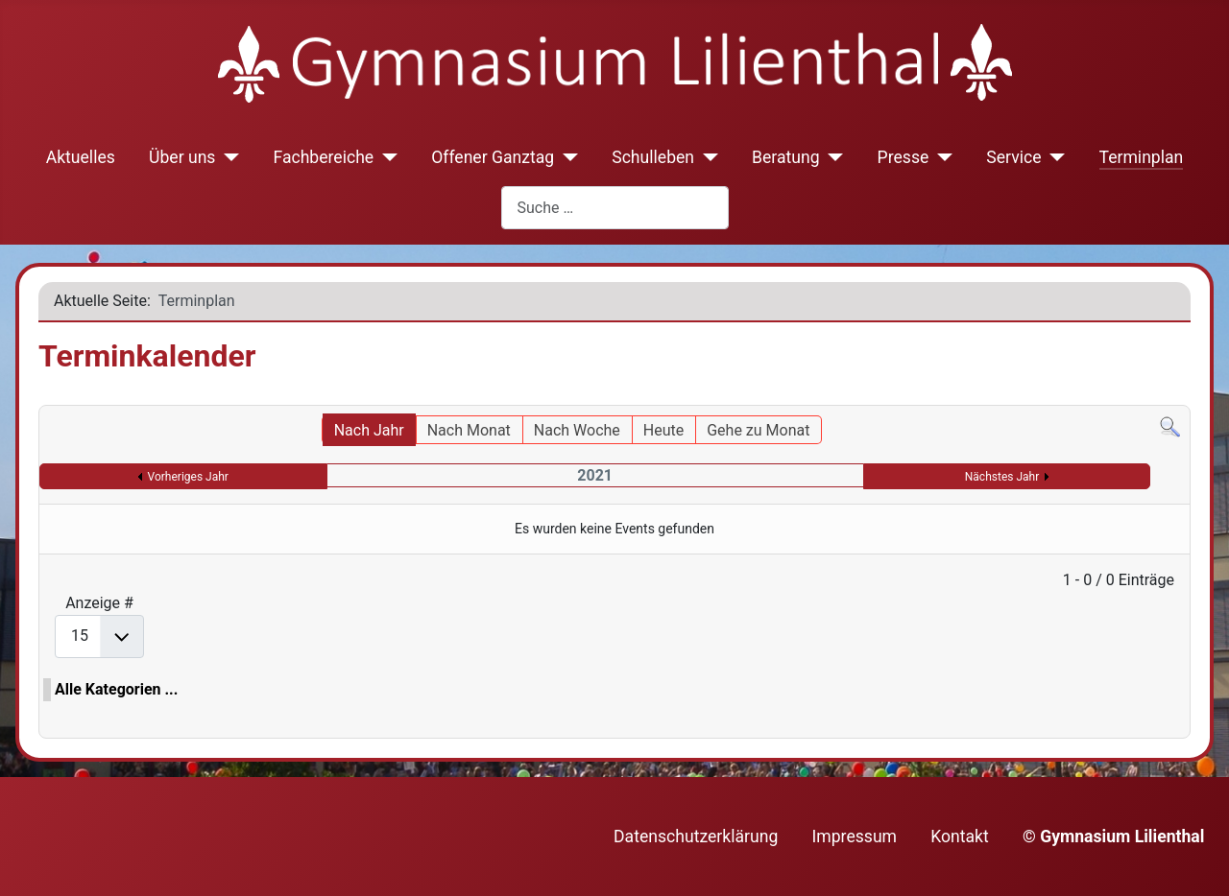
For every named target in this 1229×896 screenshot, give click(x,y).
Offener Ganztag (492, 157)
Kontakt (959, 836)
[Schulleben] (706, 157)
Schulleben (653, 157)
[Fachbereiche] (386, 157)
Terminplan (1141, 157)
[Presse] (940, 157)
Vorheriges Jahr (188, 476)
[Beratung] (832, 157)
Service (1013, 157)
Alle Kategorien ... (116, 689)
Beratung (786, 157)
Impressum (855, 836)
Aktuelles (80, 157)
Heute (663, 430)
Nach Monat (469, 430)
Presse (903, 157)
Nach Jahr (369, 430)
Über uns (182, 157)
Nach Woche (577, 430)
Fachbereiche (323, 157)
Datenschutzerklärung (696, 836)
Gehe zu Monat (758, 430)
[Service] (1054, 157)
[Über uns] (227, 157)
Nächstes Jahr (1002, 476)
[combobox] (615, 207)
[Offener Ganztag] (566, 157)
